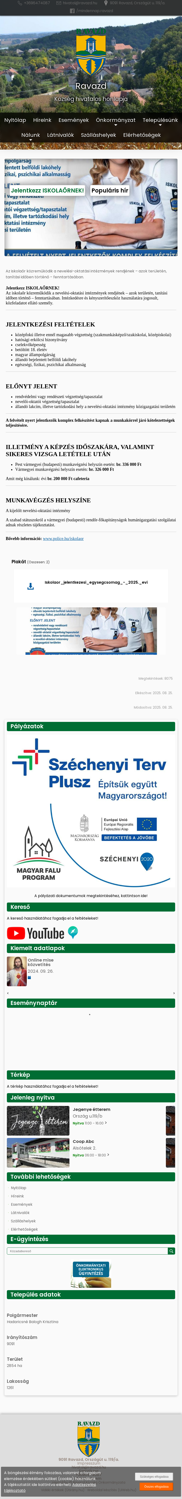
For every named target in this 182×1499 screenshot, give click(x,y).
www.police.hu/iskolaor (63, 538)
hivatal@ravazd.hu (76, 3)
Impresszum (88, 1463)
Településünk (160, 120)
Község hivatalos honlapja (91, 99)
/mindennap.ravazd (91, 11)
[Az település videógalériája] (42, 938)
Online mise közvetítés (41, 962)
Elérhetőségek (142, 135)
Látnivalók (60, 135)
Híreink (42, 120)
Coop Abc (83, 1141)
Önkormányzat (116, 120)
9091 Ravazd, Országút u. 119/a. (134, 3)
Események (74, 120)
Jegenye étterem (91, 1109)
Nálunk (30, 135)
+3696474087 (33, 3)
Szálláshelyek (98, 135)
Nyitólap (15, 120)
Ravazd (91, 86)
